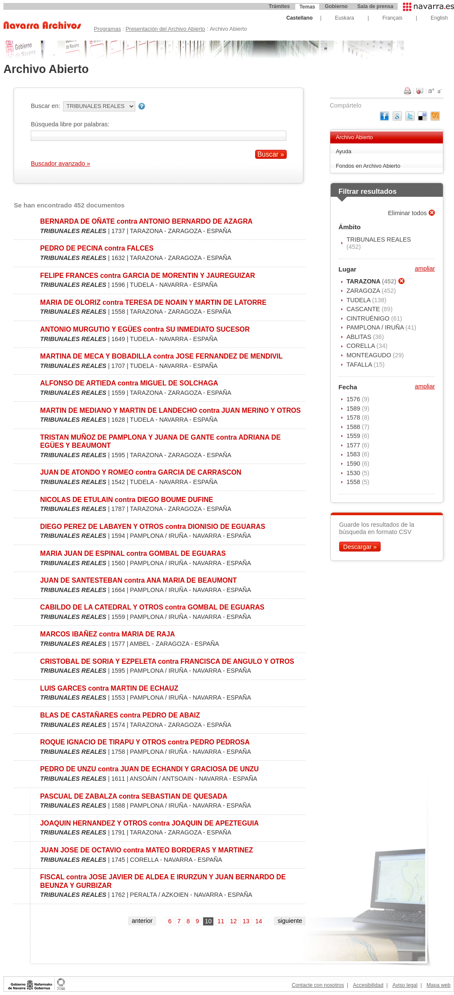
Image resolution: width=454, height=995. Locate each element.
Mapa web (438, 985)
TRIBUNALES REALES (378, 239)
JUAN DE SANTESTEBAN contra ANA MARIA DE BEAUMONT (138, 580)
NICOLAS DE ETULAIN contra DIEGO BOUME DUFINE (126, 499)
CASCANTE (363, 309)
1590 (354, 463)
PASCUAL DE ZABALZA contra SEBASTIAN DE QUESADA (133, 796)
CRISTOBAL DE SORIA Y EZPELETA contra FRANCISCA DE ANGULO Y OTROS (167, 661)
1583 (354, 454)
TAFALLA (360, 364)
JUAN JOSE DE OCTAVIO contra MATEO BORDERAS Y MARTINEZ (146, 850)
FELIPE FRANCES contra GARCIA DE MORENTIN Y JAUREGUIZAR (147, 275)
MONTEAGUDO (369, 355)
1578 (354, 417)
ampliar (425, 268)
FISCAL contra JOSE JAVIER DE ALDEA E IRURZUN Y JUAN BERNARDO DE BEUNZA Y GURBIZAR (162, 881)
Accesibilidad (368, 985)
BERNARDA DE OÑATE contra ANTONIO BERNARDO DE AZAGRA (146, 221)
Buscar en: (45, 105)
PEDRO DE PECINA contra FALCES (97, 248)
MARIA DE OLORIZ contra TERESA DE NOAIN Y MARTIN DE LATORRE (153, 302)
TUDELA (359, 300)
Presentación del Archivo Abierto (165, 29)
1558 (354, 482)
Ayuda (344, 151)
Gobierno (336, 6)
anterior (142, 920)
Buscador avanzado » (60, 163)
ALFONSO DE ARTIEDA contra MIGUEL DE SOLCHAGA (129, 383)
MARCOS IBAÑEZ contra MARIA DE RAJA (107, 634)
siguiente (290, 920)
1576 (354, 399)
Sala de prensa (375, 6)
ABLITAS (359, 336)
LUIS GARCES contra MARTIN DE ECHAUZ (109, 688)
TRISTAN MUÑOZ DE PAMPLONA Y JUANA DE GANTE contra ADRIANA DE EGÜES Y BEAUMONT (160, 441)
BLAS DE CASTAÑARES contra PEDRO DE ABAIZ (120, 715)
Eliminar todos (408, 213)
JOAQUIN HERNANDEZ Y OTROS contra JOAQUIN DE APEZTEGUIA (149, 823)
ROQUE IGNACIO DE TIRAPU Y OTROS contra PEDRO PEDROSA (145, 742)
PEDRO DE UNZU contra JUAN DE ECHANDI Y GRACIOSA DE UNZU (149, 769)
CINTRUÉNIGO (368, 318)
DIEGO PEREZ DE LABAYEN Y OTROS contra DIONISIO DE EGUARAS (152, 526)
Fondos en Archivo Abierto (368, 166)
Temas (307, 7)
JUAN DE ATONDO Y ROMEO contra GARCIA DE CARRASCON (141, 472)
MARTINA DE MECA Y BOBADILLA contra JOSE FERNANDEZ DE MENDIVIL (161, 356)
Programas (107, 29)
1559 (354, 435)
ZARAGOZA (363, 290)
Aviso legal (404, 985)
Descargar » (359, 546)
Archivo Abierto (354, 137)
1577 (354, 445)
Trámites (279, 6)
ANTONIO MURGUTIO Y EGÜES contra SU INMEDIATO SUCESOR (145, 329)
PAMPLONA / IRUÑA (375, 327)
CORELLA (361, 345)
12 (233, 921)
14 (258, 921)
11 (221, 921)
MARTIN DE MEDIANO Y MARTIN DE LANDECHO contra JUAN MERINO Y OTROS (170, 410)
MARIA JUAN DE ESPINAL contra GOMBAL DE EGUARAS (133, 553)
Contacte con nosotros (318, 985)
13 (246, 921)
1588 (354, 426)
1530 (354, 473)
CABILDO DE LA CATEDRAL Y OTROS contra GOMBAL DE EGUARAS (152, 607)
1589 (354, 408)
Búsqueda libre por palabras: (70, 124)
